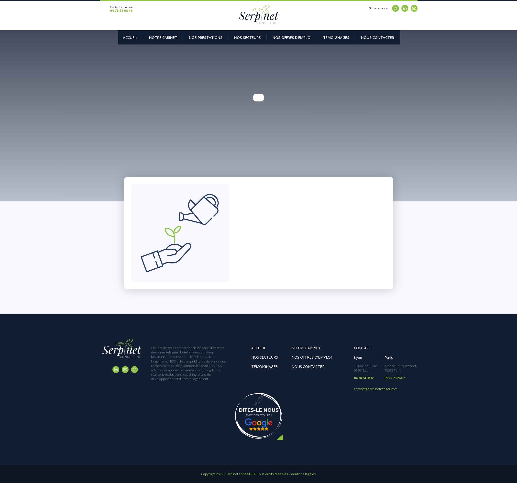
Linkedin (404, 8)
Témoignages (336, 37)
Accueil (130, 37)
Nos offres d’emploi (292, 37)
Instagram (395, 8)
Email (414, 8)
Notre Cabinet (163, 37)
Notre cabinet (306, 348)
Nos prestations (205, 37)
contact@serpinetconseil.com (375, 389)
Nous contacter (377, 37)
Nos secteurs (247, 37)
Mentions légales (303, 474)
